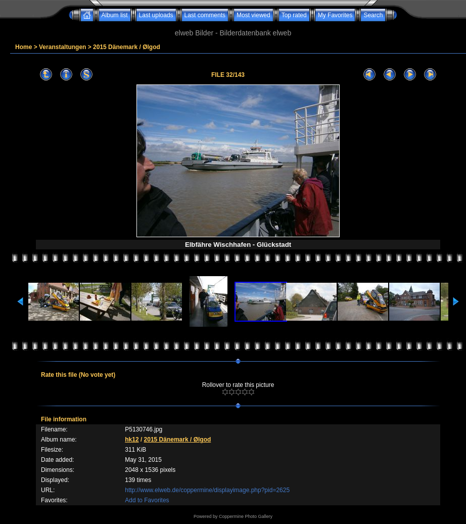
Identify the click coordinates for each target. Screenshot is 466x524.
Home (23, 47)
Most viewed (253, 15)
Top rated (294, 15)
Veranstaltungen (62, 47)
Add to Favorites (147, 500)
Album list (115, 15)
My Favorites (335, 15)
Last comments (204, 15)
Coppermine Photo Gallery (245, 516)
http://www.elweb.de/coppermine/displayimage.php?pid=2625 (207, 490)
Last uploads (156, 15)
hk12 (131, 439)
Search (373, 15)
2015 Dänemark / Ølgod (126, 47)
